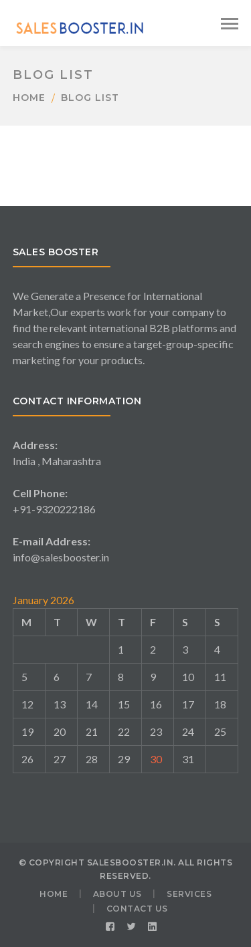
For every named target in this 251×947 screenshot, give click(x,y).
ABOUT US (117, 894)
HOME (53, 894)
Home (29, 98)
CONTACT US (137, 909)
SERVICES (189, 894)
